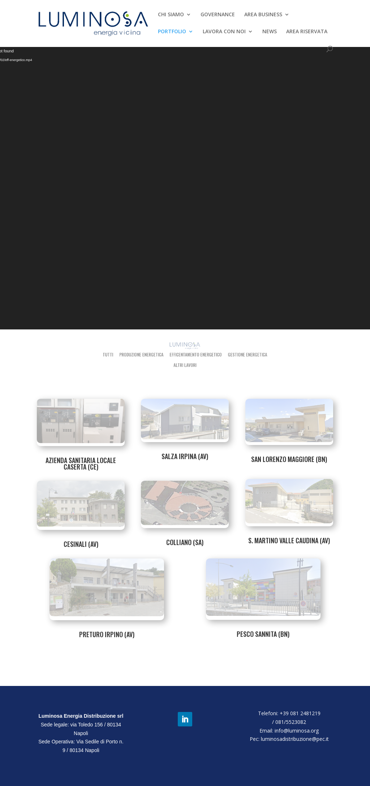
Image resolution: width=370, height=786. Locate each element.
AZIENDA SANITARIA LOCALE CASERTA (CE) (81, 463)
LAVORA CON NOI (224, 32)
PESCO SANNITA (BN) (263, 634)
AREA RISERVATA (306, 32)
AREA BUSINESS (263, 15)
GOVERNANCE (218, 15)
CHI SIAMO (171, 15)
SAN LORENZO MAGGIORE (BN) (289, 459)
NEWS (269, 32)
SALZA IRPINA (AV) (185, 456)
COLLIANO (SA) (184, 542)
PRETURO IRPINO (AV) (106, 634)
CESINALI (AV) (81, 544)
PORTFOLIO (172, 32)
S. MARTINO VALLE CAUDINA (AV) (289, 540)
